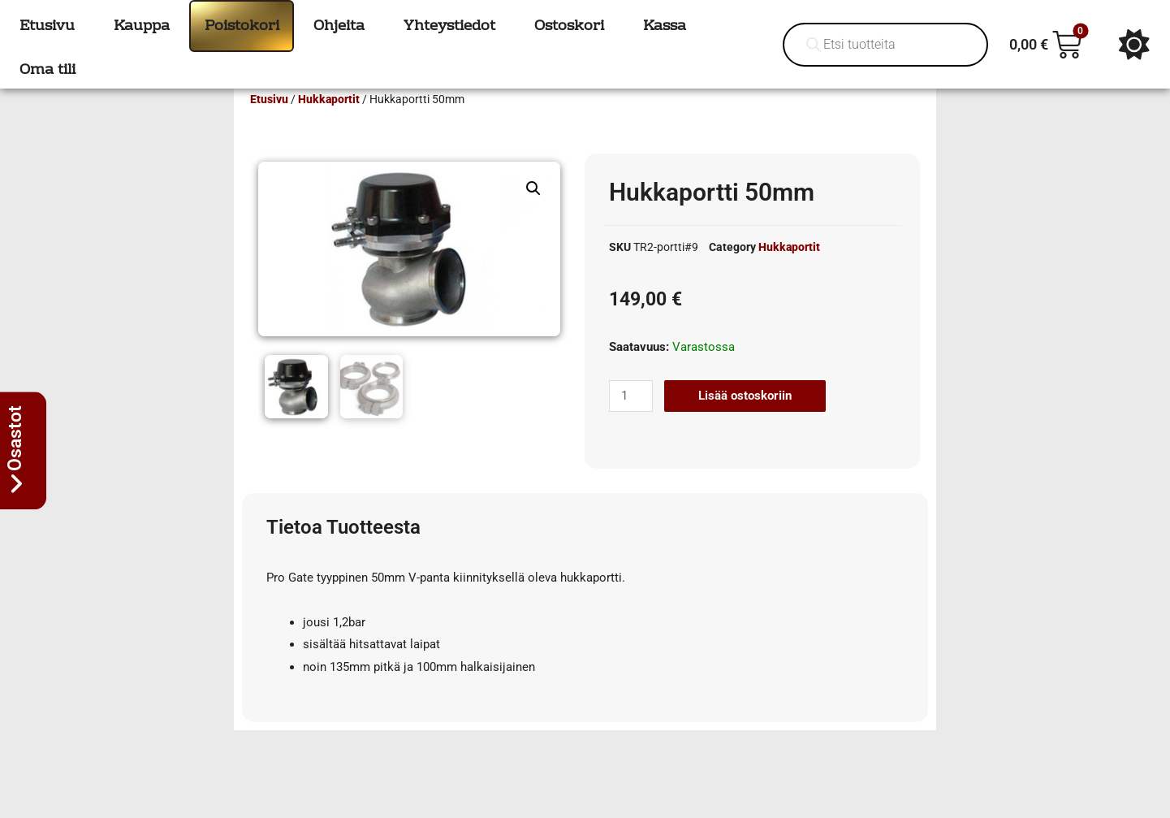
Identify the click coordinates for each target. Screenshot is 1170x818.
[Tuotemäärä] (631, 419)
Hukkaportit (329, 122)
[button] (533, 212)
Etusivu (269, 122)
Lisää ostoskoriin (745, 419)
